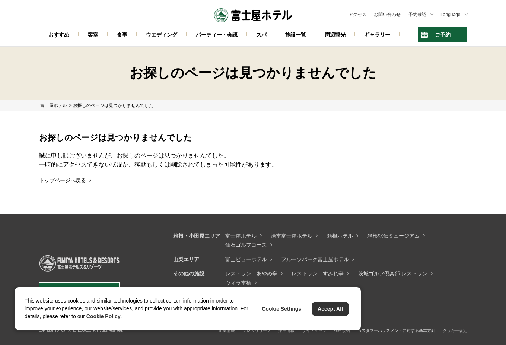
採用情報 (286, 330)
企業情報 (227, 330)
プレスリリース (256, 330)
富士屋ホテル (241, 236)
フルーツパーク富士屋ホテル (315, 259)
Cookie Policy (103, 316)
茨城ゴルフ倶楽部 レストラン (392, 273)
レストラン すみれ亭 (318, 273)
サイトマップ (314, 330)
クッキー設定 (455, 330)
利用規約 (342, 330)
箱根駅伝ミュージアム (393, 236)
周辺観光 (335, 35)
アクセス (357, 14)
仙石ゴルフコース (246, 245)
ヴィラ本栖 (238, 283)
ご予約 (443, 35)
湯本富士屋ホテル (291, 236)
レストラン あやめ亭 (251, 273)
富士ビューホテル (246, 259)
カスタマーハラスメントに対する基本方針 (396, 330)
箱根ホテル (340, 236)
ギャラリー (377, 35)
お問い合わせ (387, 14)
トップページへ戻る (62, 180)
